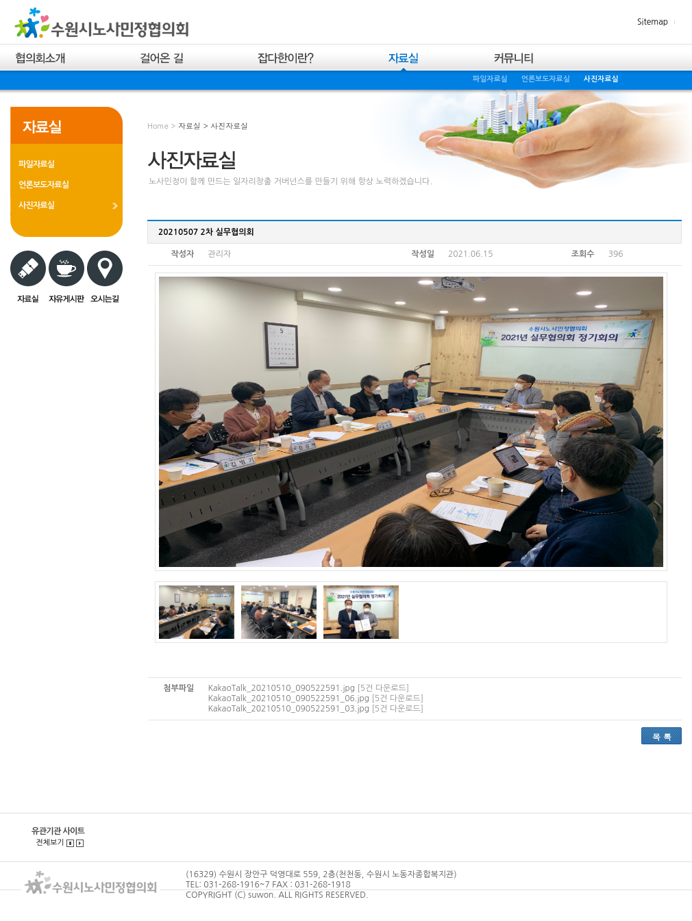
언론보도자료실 (545, 79)
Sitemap (652, 22)
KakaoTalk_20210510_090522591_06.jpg (288, 698)
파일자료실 (490, 79)
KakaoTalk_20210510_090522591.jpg (281, 688)
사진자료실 (601, 79)
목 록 (661, 736)
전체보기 (50, 842)
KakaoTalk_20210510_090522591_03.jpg (288, 709)
